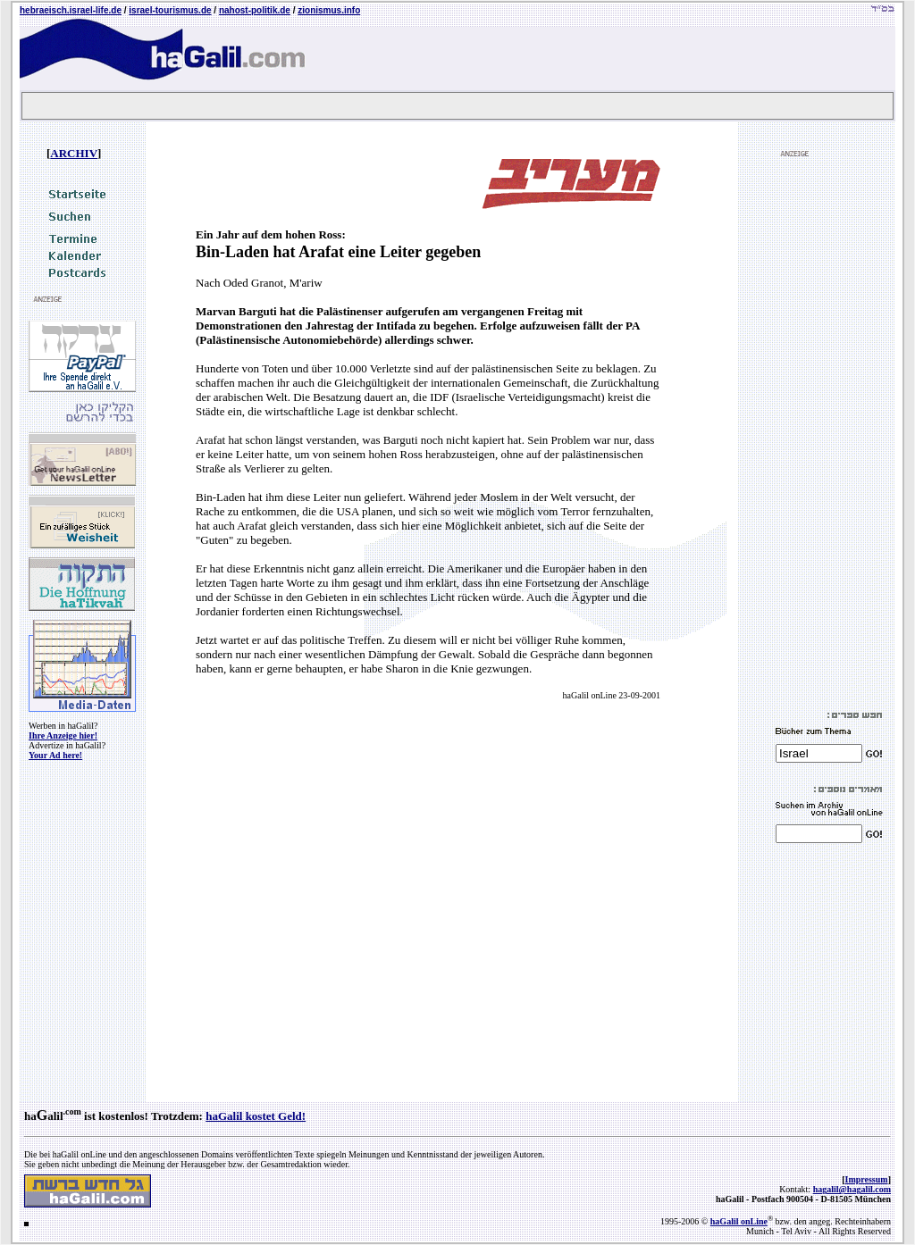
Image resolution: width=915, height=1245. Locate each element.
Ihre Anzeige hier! (63, 735)
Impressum (866, 1179)
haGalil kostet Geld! (256, 1116)
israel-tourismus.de (170, 10)
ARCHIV (73, 153)
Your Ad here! (55, 755)
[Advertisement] (829, 434)
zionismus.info (329, 10)
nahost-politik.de (254, 10)
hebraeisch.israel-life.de (71, 10)
